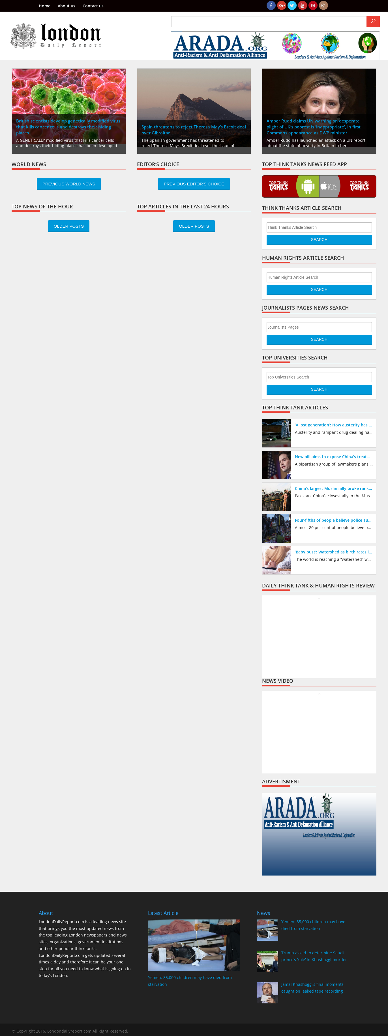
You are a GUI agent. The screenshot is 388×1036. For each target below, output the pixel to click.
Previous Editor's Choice (194, 183)
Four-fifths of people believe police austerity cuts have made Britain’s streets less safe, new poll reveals (334, 520)
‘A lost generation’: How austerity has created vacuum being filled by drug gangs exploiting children (334, 425)
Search (319, 239)
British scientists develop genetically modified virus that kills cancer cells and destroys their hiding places (68, 127)
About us (66, 6)
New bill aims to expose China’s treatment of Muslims (334, 456)
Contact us (93, 6)
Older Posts (69, 226)
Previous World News (68, 183)
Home (44, 6)
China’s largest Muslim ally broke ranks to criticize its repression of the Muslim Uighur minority (334, 488)
